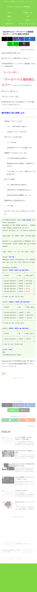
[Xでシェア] (7, 39)
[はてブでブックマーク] (29, 39)
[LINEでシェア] (12, 44)
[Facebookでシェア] (18, 39)
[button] (24, 44)
